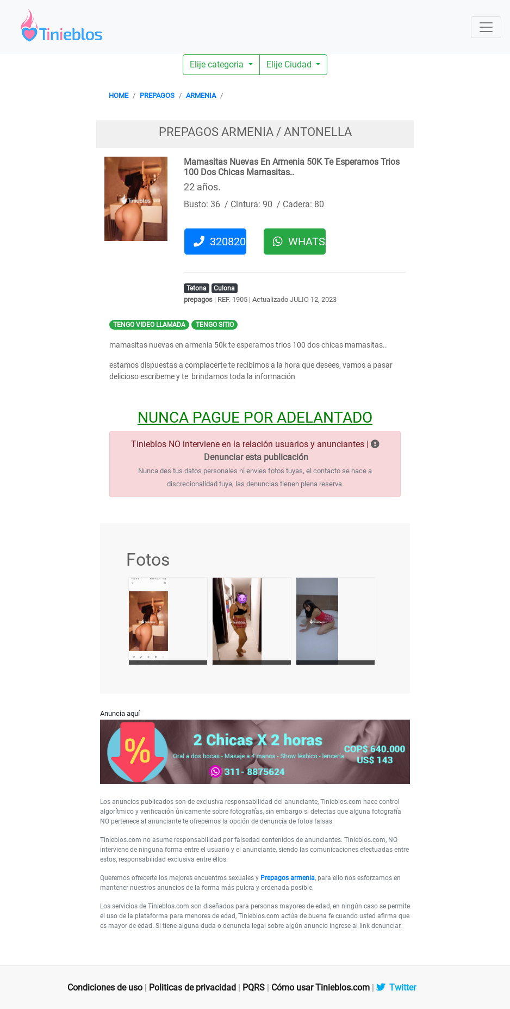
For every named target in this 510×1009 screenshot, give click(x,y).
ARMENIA (201, 95)
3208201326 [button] (220, 241)
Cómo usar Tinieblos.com (320, 987)
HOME (118, 95)
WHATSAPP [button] (299, 241)
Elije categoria (218, 64)
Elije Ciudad (290, 64)
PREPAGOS (157, 95)
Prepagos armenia (287, 878)
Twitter (396, 987)
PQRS (253, 987)
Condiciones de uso (104, 987)
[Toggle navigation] (486, 27)
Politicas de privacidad (192, 987)
